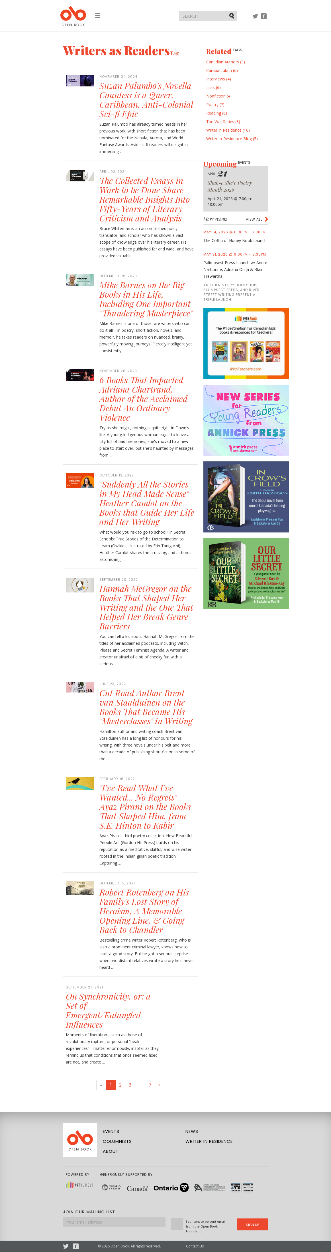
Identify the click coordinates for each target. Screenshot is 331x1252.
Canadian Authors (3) (225, 62)
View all (254, 219)
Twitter (66, 1246)
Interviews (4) (218, 79)
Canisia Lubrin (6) (222, 70)
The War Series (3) (223, 121)
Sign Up (252, 1224)
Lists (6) (213, 87)
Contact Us (195, 1246)
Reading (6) (216, 113)
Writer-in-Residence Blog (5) (232, 138)
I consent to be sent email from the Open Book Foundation (206, 1226)
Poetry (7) (215, 104)
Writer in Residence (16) (228, 130)
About (110, 1151)
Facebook (76, 1246)
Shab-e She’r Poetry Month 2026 (230, 186)
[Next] (159, 1085)
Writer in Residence (209, 1141)
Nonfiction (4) (219, 96)
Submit (232, 15)
